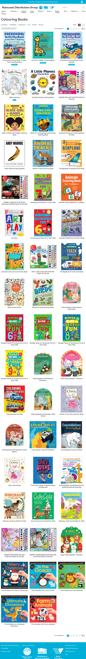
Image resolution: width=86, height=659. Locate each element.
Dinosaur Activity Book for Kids (14, 521)
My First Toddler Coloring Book (43, 60)
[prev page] (65, 29)
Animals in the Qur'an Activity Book (14, 272)
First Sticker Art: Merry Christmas (14, 590)
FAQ (66, 654)
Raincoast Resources (71, 648)
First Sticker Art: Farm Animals (43, 624)
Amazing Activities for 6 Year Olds (43, 238)
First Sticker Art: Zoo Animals (72, 590)
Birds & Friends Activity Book (43, 307)
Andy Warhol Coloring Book (14, 168)
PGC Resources (70, 651)
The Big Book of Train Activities (71, 272)
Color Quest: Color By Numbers (43, 450)
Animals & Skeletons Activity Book (71, 238)
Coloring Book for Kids (14, 414)
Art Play (14, 238)
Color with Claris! (14, 485)
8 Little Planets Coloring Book (43, 97)
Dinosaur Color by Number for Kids (71, 521)
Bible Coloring (14, 97)
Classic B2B (4, 648)
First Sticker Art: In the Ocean (43, 590)
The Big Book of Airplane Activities (71, 168)
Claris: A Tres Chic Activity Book (72, 414)
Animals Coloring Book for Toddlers (71, 202)
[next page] (79, 29)
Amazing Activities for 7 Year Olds (43, 202)
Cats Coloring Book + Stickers (71, 378)
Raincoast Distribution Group (10, 645)
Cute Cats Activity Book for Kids (43, 521)
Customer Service (70, 645)
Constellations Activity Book (71, 450)
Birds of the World (14, 307)
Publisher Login (5, 651)
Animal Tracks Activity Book (43, 168)
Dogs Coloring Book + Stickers (71, 555)
